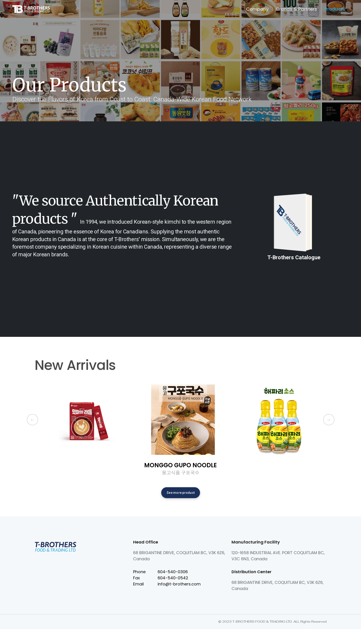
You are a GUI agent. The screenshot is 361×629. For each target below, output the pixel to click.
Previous (32, 419)
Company (257, 9)
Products (335, 9)
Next (328, 419)
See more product (181, 492)
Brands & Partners (296, 9)
